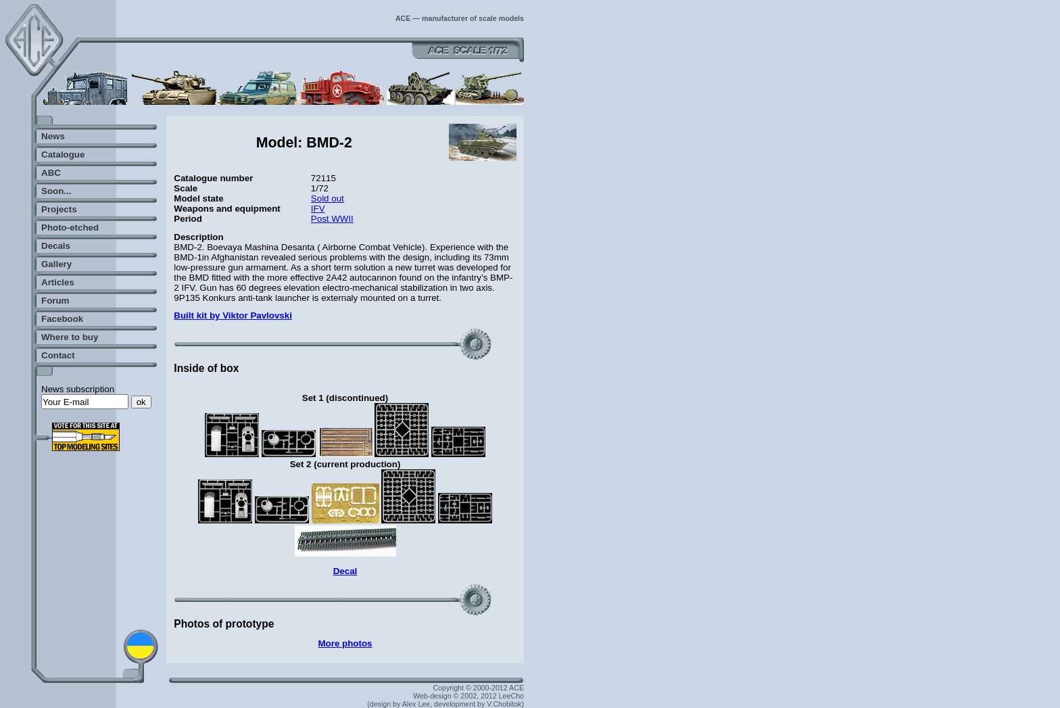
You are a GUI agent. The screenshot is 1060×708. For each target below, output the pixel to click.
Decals (55, 246)
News (53, 136)
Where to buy (69, 337)
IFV (318, 209)
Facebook (62, 319)
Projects (59, 209)
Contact (58, 355)
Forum (55, 301)
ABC (51, 173)
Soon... (56, 191)
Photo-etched (70, 227)
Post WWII (332, 219)
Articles (57, 282)
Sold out (327, 198)
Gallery (56, 264)
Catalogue (63, 154)
